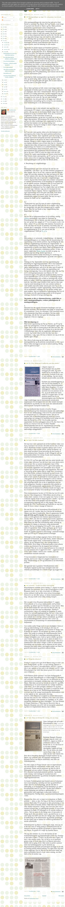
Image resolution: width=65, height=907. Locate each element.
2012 (4, 96)
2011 (4, 99)
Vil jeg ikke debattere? (34, 659)
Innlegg (4, 17)
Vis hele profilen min (5, 131)
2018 (4, 29)
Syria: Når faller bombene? (36, 440)
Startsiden (44, 895)
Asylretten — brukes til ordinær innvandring (41, 585)
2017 (4, 31)
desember (6, 42)
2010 (4, 101)
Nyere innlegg (27, 895)
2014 (4, 38)
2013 (4, 40)
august (5, 51)
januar (5, 93)
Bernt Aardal (41, 251)
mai (4, 84)
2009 (4, 103)
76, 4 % (44, 231)
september (6, 49)
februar (5, 91)
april (5, 86)
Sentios (26, 218)
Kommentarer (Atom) (34, 898)
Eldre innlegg (61, 895)
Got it (37, 8)
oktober (5, 47)
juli (4, 80)
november (6, 44)
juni (5, 82)
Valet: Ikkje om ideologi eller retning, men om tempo (43, 718)
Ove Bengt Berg (12, 109)
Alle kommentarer (6, 20)
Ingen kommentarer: (56, 356)
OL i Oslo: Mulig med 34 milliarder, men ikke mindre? (43, 363)
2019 (4, 27)
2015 (4, 36)
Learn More (30, 8)
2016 (4, 33)
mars (5, 89)
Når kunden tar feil (7, 73)
